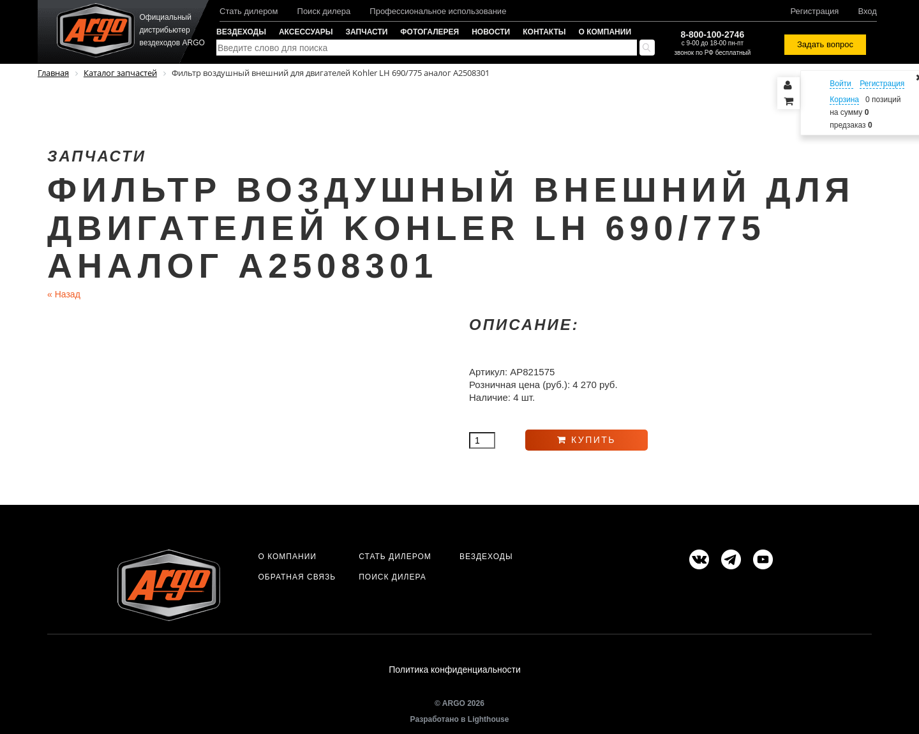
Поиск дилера (324, 11)
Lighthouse (488, 719)
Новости (491, 31)
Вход (867, 11)
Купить (586, 440)
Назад (63, 294)
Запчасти (367, 31)
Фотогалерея (429, 31)
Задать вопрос (825, 44)
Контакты (544, 31)
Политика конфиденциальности (455, 669)
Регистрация (814, 11)
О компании (605, 31)
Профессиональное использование (438, 11)
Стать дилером (249, 11)
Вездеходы (241, 31)
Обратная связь (297, 577)
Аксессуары (306, 31)
